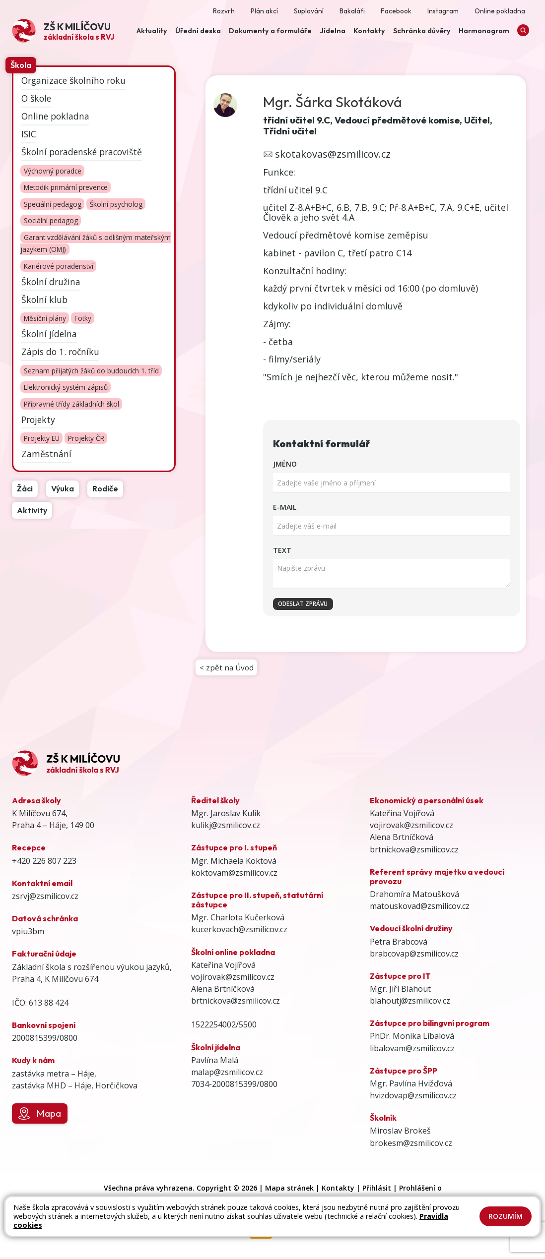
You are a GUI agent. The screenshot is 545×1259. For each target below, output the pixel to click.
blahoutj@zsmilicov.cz (410, 1002)
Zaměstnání (46, 454)
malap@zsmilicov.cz (227, 1074)
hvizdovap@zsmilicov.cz (413, 1097)
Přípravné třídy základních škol (71, 404)
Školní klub (44, 299)
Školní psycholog (116, 204)
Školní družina (50, 281)
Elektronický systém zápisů (66, 387)
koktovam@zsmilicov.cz (234, 874)
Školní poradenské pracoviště (81, 152)
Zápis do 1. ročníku (60, 352)
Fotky (82, 318)
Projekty (38, 419)
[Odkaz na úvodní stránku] (63, 31)
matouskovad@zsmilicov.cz (420, 907)
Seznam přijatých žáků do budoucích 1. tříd (91, 370)
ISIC (28, 134)
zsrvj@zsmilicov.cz (45, 898)
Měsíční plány (45, 318)
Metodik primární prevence (66, 187)
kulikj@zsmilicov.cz (225, 827)
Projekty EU (42, 438)
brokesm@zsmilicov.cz (411, 1144)
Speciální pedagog (52, 204)
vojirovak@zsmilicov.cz (232, 978)
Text (282, 550)
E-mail (284, 507)
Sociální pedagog (51, 221)
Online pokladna (55, 116)
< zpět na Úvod (227, 668)
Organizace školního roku (73, 80)
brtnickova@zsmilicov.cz (235, 1002)
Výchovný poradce (52, 171)
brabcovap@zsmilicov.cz (414, 955)
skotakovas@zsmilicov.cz (333, 154)
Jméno (285, 464)
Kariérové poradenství (58, 266)
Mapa (39, 1115)
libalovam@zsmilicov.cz (412, 1050)
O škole (36, 98)
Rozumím (505, 1216)
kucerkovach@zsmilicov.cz (239, 931)
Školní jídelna (49, 334)
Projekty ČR (86, 438)
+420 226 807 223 (44, 862)
